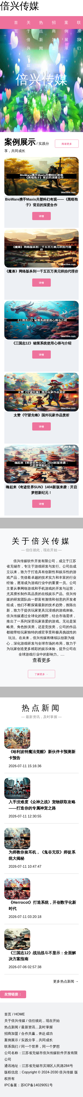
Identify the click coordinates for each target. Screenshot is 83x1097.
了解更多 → (41, 674)
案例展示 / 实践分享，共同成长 (28, 1040)
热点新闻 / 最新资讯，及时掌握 (28, 1027)
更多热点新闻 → (66, 981)
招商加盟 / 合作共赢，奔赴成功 (28, 1033)
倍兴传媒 (19, 5)
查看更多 (41, 660)
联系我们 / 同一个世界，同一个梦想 (32, 1046)
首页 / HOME (14, 1014)
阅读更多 (67, 144)
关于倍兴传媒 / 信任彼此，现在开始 (32, 1020)
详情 (41, 216)
